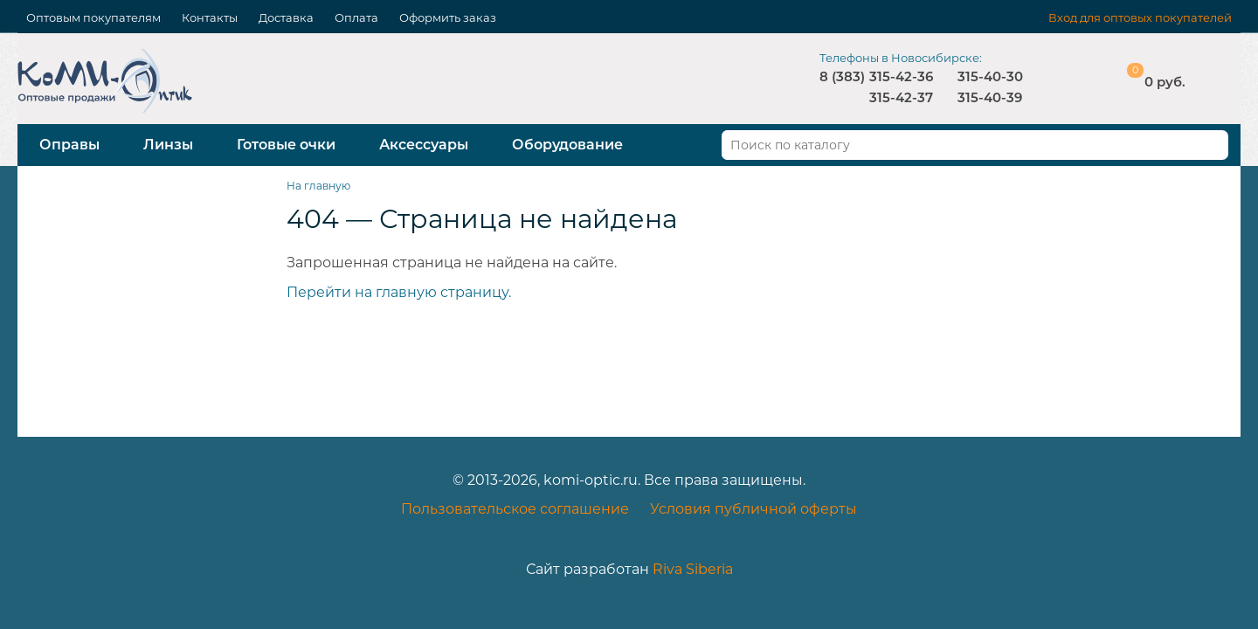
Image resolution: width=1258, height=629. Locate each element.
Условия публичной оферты (753, 509)
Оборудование (567, 144)
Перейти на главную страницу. (399, 292)
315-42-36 (901, 76)
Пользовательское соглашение (515, 509)
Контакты (210, 17)
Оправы (69, 144)
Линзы (168, 144)
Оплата (356, 17)
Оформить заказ (447, 17)
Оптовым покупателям (93, 17)
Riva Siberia (693, 569)
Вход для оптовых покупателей (1140, 17)
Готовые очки (286, 144)
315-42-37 (901, 97)
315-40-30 (990, 76)
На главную (318, 185)
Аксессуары (423, 144)
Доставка (286, 17)
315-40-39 (989, 97)
